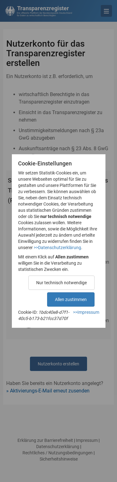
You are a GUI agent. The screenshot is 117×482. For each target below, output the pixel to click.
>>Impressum (86, 312)
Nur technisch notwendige (61, 282)
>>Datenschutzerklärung (57, 247)
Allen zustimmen (71, 299)
